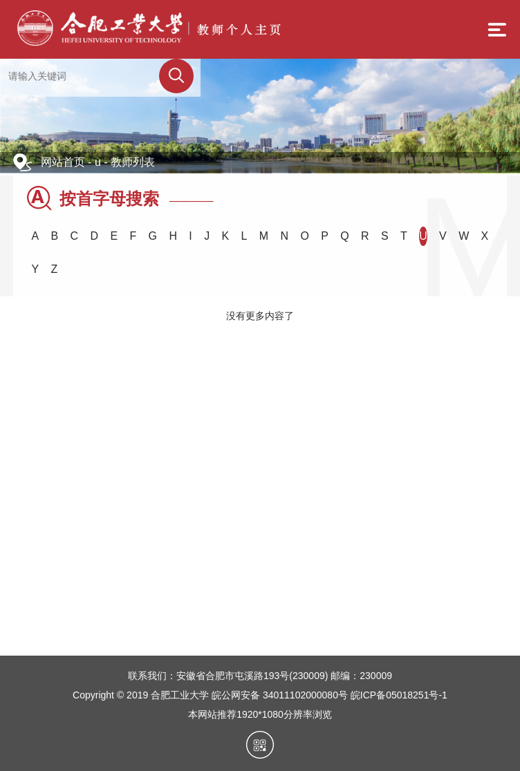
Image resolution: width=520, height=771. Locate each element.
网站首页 (63, 162)
